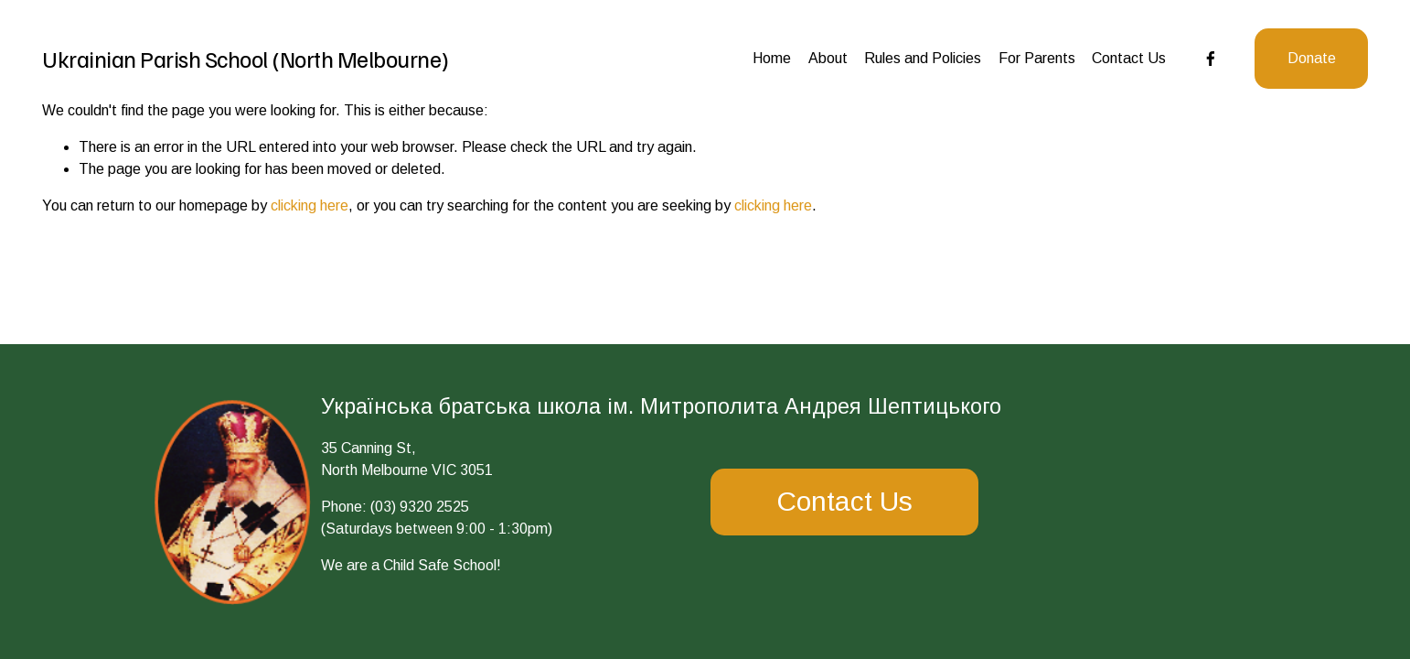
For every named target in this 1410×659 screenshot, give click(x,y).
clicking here (309, 205)
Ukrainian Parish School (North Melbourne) (245, 58)
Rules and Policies (922, 58)
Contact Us (1129, 58)
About (828, 58)
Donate (1311, 58)
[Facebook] (1211, 58)
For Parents (1037, 58)
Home (772, 58)
